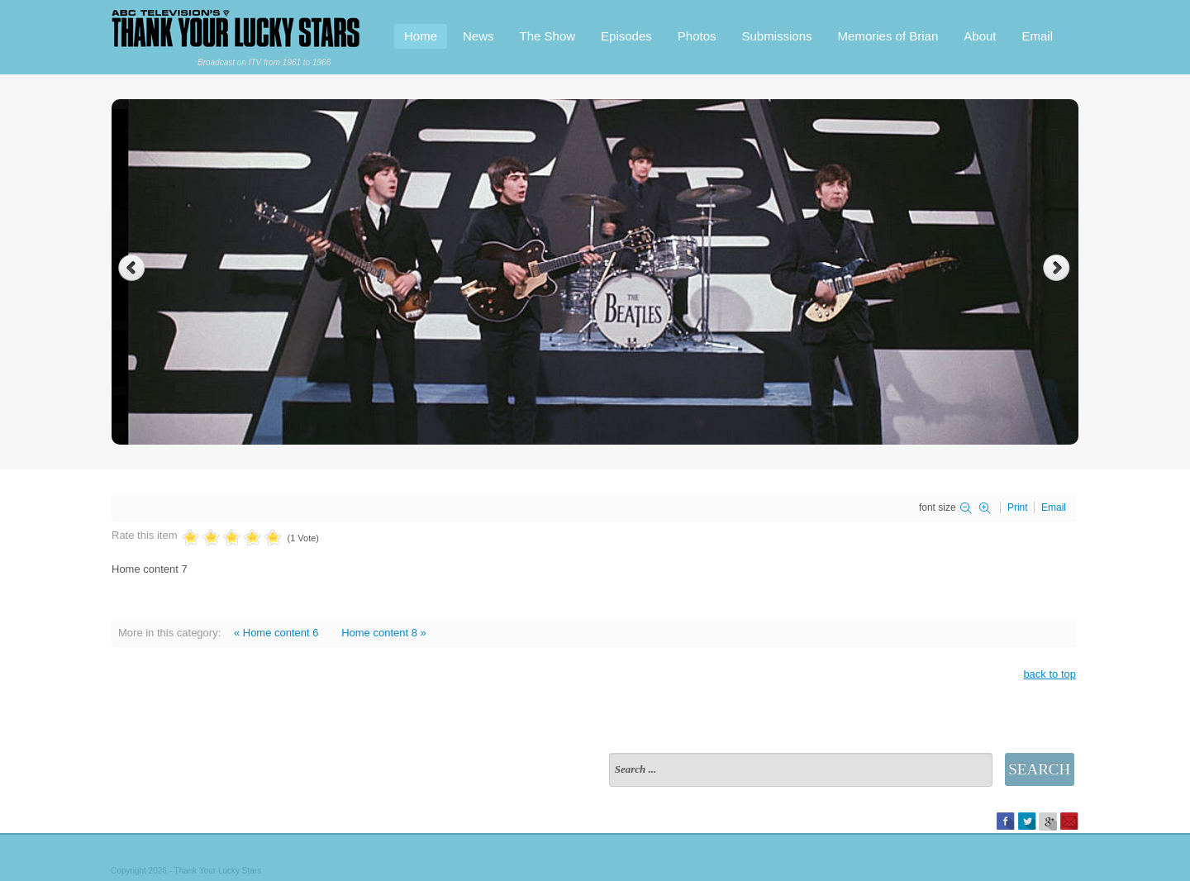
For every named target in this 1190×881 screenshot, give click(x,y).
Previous (132, 268)
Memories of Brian (888, 36)
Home (420, 36)
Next (1058, 268)
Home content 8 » (383, 632)
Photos (697, 36)
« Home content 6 (276, 632)
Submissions (777, 36)
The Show (548, 36)
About (980, 36)
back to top (1049, 674)
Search (1039, 769)
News (478, 36)
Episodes (626, 36)
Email (1037, 36)
